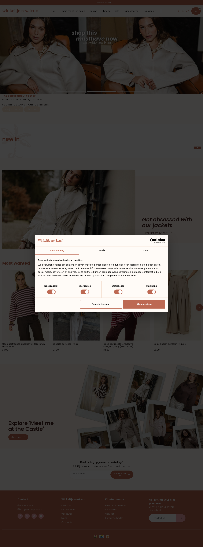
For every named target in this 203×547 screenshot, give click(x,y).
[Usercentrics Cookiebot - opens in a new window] (152, 240)
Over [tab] (146, 250)
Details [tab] (101, 250)
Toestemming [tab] (57, 250)
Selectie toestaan (101, 304)
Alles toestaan (144, 304)
